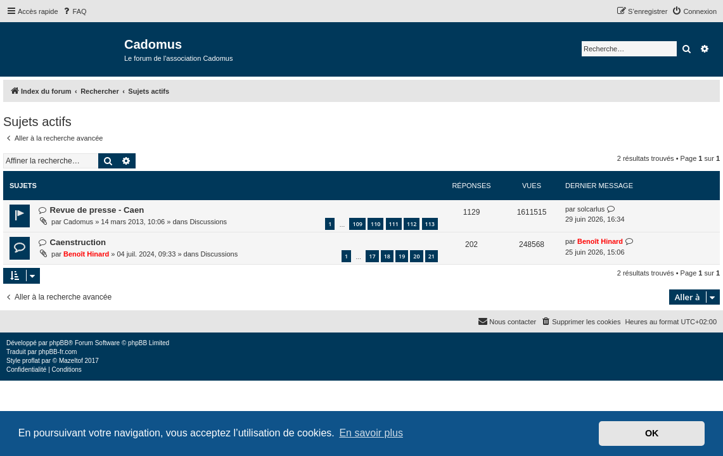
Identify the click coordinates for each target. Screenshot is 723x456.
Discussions (208, 221)
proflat (31, 360)
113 (430, 224)
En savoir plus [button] (371, 433)
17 (372, 256)
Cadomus (78, 221)
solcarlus (591, 209)
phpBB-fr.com (58, 351)
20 (416, 256)
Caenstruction (77, 242)
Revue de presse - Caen (96, 210)
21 (431, 256)
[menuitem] (74, 11)
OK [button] (652, 433)
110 (375, 224)
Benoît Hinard (86, 254)
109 (357, 224)
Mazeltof (71, 360)
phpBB (58, 342)
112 (411, 224)
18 (387, 256)
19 (402, 256)
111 (394, 224)
